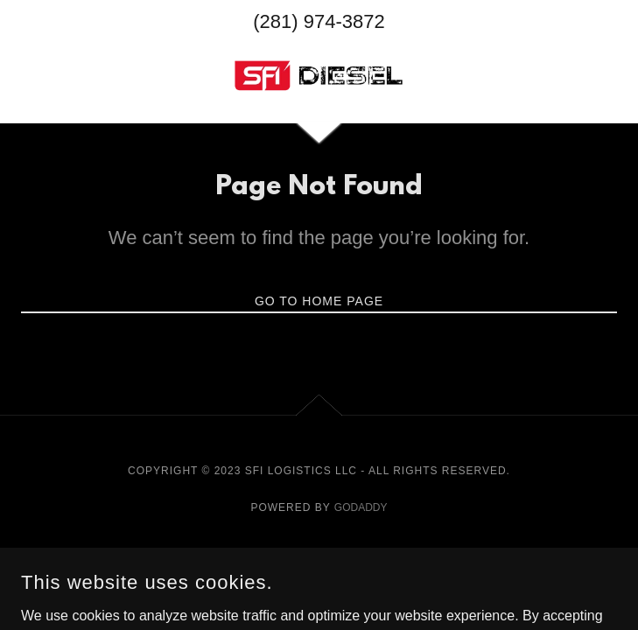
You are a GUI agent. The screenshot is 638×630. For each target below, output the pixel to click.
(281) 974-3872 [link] (318, 21)
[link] (319, 75)
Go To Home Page (319, 301)
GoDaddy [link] (361, 507)
